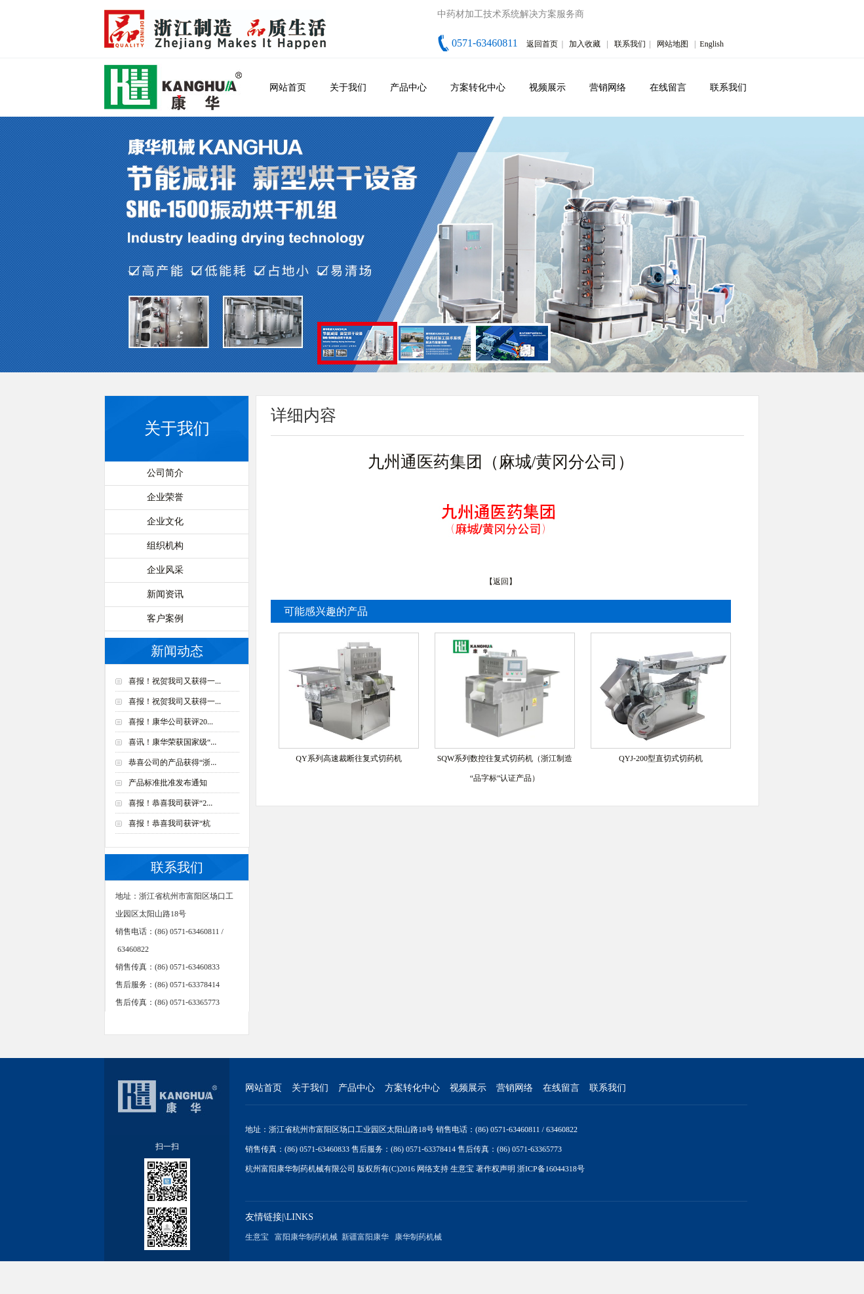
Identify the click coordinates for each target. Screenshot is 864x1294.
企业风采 (165, 570)
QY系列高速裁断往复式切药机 (348, 758)
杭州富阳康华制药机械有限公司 (300, 1168)
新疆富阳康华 (365, 1237)
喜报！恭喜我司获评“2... (170, 803)
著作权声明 (496, 1168)
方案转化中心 (477, 87)
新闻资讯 (165, 594)
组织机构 (165, 546)
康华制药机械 (418, 1237)
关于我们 (348, 87)
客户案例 (165, 618)
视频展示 (547, 87)
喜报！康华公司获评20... (170, 721)
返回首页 (542, 44)
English (711, 44)
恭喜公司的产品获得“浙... (172, 762)
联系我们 (630, 44)
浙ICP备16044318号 (551, 1168)
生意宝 (462, 1168)
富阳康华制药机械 (306, 1237)
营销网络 (607, 87)
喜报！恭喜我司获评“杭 (169, 823)
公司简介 (165, 473)
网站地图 (672, 44)
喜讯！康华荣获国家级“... (172, 742)
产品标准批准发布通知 (167, 782)
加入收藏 (584, 44)
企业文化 (165, 521)
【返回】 (501, 581)
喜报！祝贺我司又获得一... (174, 681)
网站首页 (287, 87)
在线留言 (668, 87)
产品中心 (408, 87)
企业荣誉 (165, 497)
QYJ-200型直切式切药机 (661, 758)
